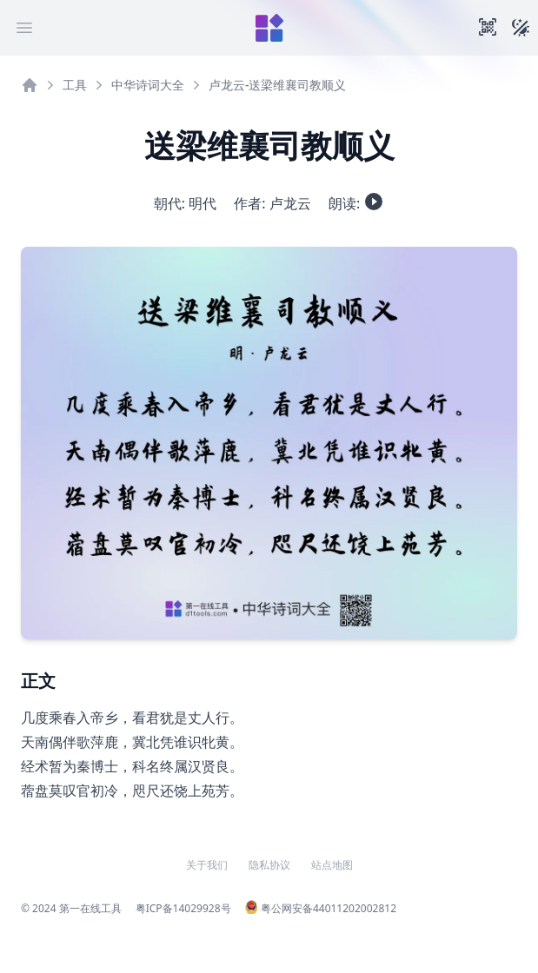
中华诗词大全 (147, 84)
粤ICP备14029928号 (183, 908)
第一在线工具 (90, 908)
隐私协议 (269, 865)
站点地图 (332, 865)
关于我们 (207, 865)
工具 (75, 84)
